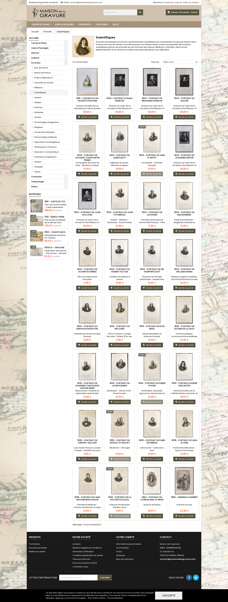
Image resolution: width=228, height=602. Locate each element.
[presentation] (81, 587)
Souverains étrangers (44, 132)
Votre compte (125, 537)
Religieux (38, 127)
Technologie (37, 181)
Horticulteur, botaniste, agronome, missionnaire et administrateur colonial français (152, 394)
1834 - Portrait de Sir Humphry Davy (152, 270)
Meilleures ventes (37, 551)
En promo (35, 194)
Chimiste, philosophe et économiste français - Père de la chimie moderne (152, 222)
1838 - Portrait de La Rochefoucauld (119, 498)
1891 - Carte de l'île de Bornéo (55, 201)
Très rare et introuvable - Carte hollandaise (55, 206)
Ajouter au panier (87, 117)
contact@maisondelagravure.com (85, 2)
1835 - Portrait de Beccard (120, 327)
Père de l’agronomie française (87, 278)
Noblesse (38, 112)
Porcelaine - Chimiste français (152, 164)
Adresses (120, 555)
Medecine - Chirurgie (119, 447)
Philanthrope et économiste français (87, 335)
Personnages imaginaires (46, 122)
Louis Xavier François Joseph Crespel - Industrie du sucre (87, 449)
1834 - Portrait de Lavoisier (152, 213)
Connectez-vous (171, 2)
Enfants (37, 117)
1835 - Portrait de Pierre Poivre (151, 384)
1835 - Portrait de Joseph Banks (120, 384)
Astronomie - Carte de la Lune (152, 449)
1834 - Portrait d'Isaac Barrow (120, 99)
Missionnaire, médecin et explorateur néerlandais (87, 392)
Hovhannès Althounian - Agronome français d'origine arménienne (184, 450)
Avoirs (119, 551)
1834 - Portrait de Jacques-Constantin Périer (87, 158)
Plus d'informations (97, 598)
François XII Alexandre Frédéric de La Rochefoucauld (119, 507)
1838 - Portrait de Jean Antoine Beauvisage (87, 498)
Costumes (101, 24)
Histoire (35, 53)
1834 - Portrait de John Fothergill (119, 213)
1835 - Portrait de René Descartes (184, 384)
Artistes (37, 102)
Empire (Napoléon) (43, 77)
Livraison (77, 544)
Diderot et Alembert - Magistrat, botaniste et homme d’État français (184, 222)
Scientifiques (40, 92)
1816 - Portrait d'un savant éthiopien (87, 99)
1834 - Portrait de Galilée (184, 99)
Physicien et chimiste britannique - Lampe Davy (152, 278)
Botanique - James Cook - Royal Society (119, 392)
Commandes (122, 547)
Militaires (38, 87)
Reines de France (42, 72)
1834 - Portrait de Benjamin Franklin (152, 99)
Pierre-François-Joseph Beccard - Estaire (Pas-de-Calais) (120, 336)
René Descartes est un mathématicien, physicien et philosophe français (184, 393)
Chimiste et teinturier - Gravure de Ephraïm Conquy (87, 506)
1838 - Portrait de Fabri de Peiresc (152, 441)
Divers (34, 186)
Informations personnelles (128, 544)
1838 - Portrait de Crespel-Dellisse (87, 441)
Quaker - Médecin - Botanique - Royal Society (119, 221)
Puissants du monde (44, 82)
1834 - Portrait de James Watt (119, 156)
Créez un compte (191, 2)
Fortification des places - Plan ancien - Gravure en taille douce (55, 253)
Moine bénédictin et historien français (152, 335)
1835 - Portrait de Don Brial (152, 327)
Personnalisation (115, 598)
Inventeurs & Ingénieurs (45, 156)
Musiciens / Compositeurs (46, 152)
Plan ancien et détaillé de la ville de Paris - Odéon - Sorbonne (54, 223)
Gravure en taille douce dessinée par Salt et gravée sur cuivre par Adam (87, 108)
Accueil (34, 38)
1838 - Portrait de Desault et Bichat (120, 441)
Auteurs (38, 97)
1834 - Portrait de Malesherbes (184, 213)
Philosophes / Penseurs (45, 147)
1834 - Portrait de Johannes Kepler (184, 156)
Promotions (34, 544)
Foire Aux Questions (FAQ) (85, 563)
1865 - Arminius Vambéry (184, 497)
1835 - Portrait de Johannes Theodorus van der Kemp (87, 386)
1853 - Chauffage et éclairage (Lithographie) (55, 232)
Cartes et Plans (40, 24)
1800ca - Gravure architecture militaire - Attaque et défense (55, 247)
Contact (166, 537)
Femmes (38, 107)
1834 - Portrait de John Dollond (87, 213)
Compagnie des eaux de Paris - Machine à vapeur (87, 164)
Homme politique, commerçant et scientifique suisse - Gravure (184, 336)
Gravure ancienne (152, 504)
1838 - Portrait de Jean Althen (184, 441)
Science (35, 57)
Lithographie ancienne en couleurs (55, 236)
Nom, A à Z (181, 62)
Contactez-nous (80, 566)
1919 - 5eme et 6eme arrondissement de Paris (55, 217)
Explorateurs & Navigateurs (47, 142)
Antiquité (38, 166)
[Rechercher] (123, 12)
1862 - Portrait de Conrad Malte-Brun (151, 498)
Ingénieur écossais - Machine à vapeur (119, 164)
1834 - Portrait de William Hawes (184, 270)
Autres (37, 171)
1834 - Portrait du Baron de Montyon (87, 327)
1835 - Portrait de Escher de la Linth (184, 327)
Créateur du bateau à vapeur (119, 278)
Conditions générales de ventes (88, 555)
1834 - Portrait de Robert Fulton (119, 270)
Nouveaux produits (38, 547)
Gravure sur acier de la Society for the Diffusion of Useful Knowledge (119, 108)
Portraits (84, 24)
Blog (116, 24)
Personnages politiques (45, 137)
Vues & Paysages (64, 24)
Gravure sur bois (184, 504)
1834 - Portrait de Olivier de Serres (87, 270)
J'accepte (168, 595)
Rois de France (41, 67)
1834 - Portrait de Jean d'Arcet (152, 156)
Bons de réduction (124, 559)
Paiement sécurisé (81, 559)
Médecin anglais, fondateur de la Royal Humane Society (184, 278)
